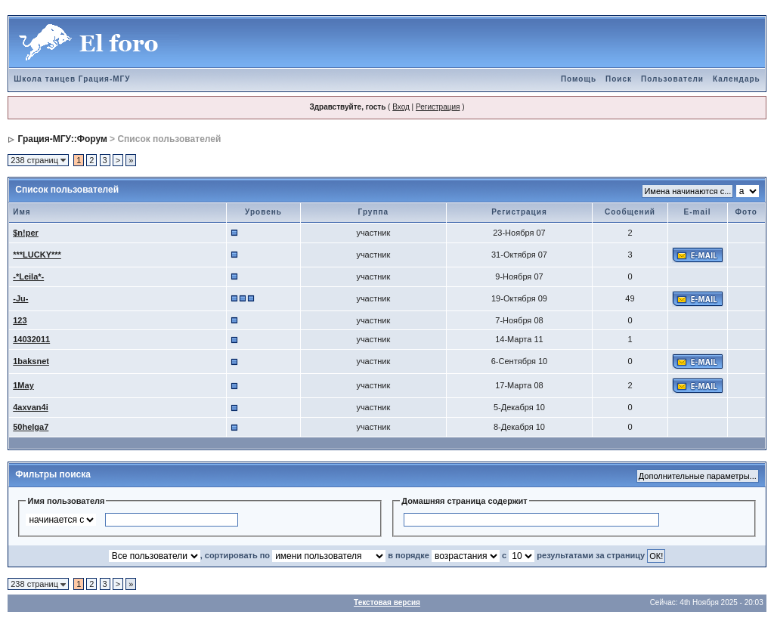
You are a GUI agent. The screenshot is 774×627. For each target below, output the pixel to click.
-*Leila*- (28, 276)
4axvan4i (30, 407)
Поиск (618, 79)
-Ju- (20, 298)
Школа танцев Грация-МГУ (72, 79)
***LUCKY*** (37, 254)
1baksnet (31, 361)
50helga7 (30, 426)
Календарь (736, 79)
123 (19, 320)
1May (23, 385)
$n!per (26, 232)
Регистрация (438, 107)
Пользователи (672, 79)
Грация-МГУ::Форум (62, 139)
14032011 (31, 339)
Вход (401, 107)
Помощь (578, 79)
